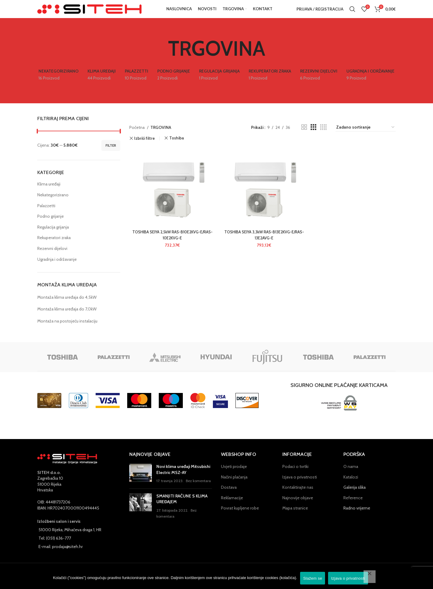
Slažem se (312, 578)
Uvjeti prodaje (234, 475)
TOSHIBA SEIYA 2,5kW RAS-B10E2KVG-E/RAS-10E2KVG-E (171, 245)
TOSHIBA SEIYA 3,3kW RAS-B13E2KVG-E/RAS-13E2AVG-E (262, 245)
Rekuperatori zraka (54, 246)
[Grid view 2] (304, 136)
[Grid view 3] (313, 136)
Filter (111, 154)
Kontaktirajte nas (297, 496)
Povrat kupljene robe (240, 517)
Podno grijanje (50, 225)
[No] (370, 576)
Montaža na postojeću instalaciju (67, 329)
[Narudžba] (366, 136)
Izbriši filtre (144, 147)
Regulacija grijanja (53, 235)
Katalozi (350, 485)
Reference (353, 506)
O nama (350, 475)
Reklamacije (232, 506)
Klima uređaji (48, 193)
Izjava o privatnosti (299, 485)
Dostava (229, 496)
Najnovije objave (297, 506)
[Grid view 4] (323, 136)
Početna (137, 136)
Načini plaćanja (234, 485)
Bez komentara (198, 490)
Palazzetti (46, 214)
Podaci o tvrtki (295, 475)
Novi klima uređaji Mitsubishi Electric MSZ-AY (183, 478)
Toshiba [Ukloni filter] (176, 147)
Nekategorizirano (53, 204)
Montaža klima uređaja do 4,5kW (67, 306)
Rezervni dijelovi (52, 257)
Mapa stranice (295, 517)
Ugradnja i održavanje (57, 268)
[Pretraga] (352, 14)
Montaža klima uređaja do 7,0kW (67, 318)
